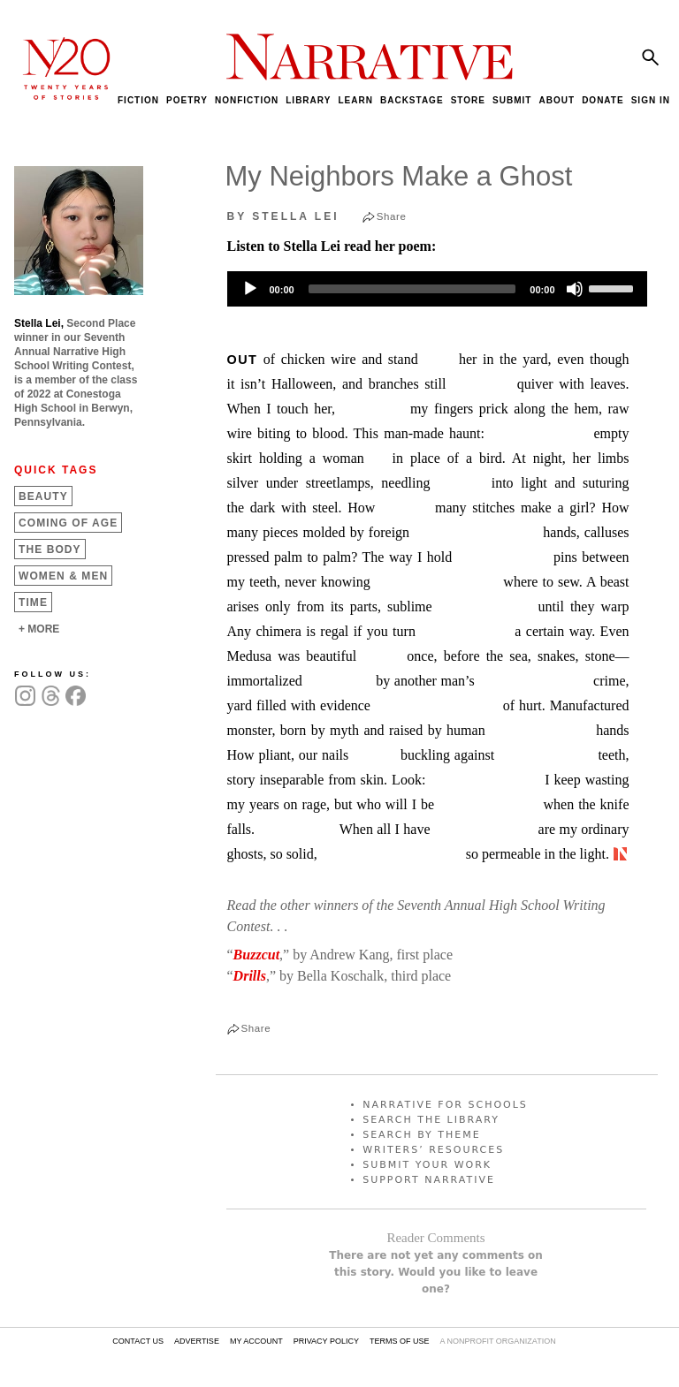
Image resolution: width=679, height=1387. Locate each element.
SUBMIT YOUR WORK (427, 1165)
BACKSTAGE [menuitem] (412, 100)
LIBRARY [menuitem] (308, 100)
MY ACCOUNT (256, 1341)
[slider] (412, 288)
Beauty (43, 496)
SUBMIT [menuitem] (511, 100)
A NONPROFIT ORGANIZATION (497, 1341)
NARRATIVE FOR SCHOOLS (445, 1104)
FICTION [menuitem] (138, 100)
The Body (50, 549)
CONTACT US (138, 1341)
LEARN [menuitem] (355, 100)
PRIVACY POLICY (326, 1341)
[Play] (250, 289)
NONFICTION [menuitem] (246, 100)
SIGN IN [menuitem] (650, 100)
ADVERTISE (196, 1341)
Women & (63, 576)
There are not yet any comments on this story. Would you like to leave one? (436, 1272)
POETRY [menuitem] (187, 100)
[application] (437, 289)
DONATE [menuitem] (602, 100)
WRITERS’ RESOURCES (433, 1150)
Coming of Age (68, 523)
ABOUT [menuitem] (556, 100)
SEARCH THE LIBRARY (431, 1120)
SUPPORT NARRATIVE (428, 1180)
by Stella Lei (283, 216)
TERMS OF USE (400, 1341)
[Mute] (575, 289)
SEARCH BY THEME (421, 1135)
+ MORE (39, 629)
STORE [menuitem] (468, 100)
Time (33, 602)
